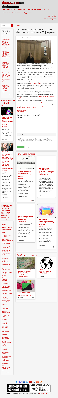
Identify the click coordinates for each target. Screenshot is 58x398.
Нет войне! (22, 9)
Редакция (31, 37)
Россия (18, 108)
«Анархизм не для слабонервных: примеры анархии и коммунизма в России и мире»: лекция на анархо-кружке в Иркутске (6, 250)
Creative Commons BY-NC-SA (45, 393)
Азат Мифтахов (20, 111)
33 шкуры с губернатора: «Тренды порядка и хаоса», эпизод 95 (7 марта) (6, 93)
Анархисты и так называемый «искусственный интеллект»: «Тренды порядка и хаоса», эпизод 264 (6, 261)
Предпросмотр (28, 146)
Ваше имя (19, 117)
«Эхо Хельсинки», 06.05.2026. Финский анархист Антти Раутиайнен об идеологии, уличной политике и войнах (46, 171)
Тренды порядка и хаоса (36, 9)
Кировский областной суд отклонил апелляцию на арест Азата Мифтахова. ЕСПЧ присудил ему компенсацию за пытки (6, 56)
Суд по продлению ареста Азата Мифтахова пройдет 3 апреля (6, 37)
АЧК (50, 9)
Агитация (6, 13)
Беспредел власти (21, 107)
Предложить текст (9, 9)
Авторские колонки (26, 154)
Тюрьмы (34, 107)
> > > (7, 372)
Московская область (21, 110)
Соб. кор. (41, 106)
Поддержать (28, 13)
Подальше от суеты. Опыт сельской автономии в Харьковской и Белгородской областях (26, 272)
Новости (23, 106)
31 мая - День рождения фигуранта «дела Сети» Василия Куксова (6, 350)
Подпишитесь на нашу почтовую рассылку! (8, 209)
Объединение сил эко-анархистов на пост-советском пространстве (25, 294)
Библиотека (16, 13)
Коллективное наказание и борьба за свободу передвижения (25, 218)
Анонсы (18, 25)
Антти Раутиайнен (43, 176)
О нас (29, 394)
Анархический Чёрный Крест (31, 106)
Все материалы (7, 226)
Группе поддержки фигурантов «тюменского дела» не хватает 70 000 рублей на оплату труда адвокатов (6, 300)
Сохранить (20, 147)
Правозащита (29, 107)
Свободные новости (27, 255)
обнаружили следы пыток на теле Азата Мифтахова (31, 102)
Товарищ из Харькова (23, 276)
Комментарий (20, 122)
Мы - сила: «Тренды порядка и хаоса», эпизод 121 (6, 76)
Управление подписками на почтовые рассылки (6, 217)
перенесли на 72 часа (35, 83)
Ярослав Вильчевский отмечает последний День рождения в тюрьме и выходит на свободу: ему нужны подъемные (6, 45)
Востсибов (20, 178)
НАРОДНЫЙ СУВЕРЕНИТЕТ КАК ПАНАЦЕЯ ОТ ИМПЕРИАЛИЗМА (45, 272)
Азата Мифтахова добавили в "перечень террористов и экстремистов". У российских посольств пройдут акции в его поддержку (6, 84)
